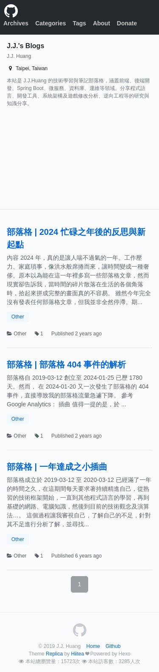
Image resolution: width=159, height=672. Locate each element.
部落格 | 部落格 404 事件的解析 (66, 364)
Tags (79, 23)
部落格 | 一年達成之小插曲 (57, 466)
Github (113, 646)
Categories (50, 23)
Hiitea (77, 654)
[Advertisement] (57, 160)
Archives (15, 23)
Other (17, 317)
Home (93, 646)
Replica (54, 654)
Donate (127, 23)
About (101, 23)
